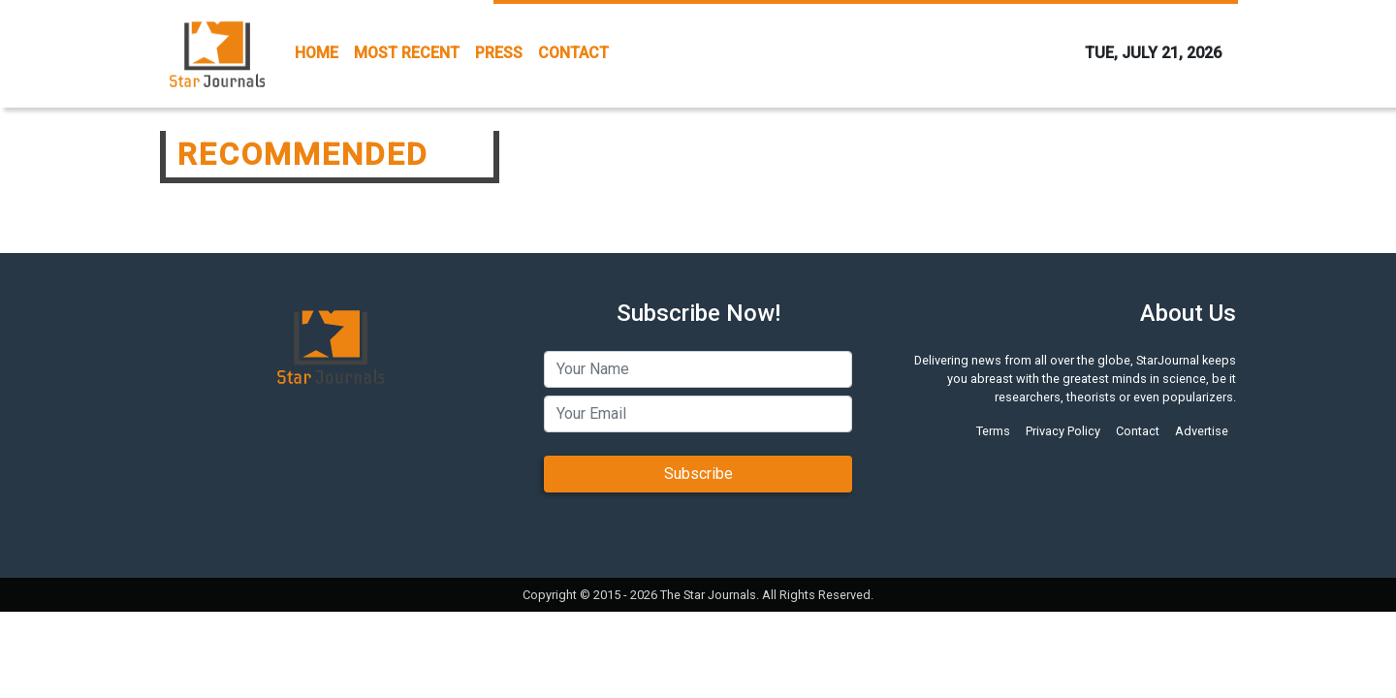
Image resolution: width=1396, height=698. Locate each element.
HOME (316, 53)
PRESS (499, 53)
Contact (1137, 431)
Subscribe (698, 473)
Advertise (1201, 431)
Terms (993, 431)
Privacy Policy (1063, 431)
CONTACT (573, 53)
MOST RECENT (407, 53)
